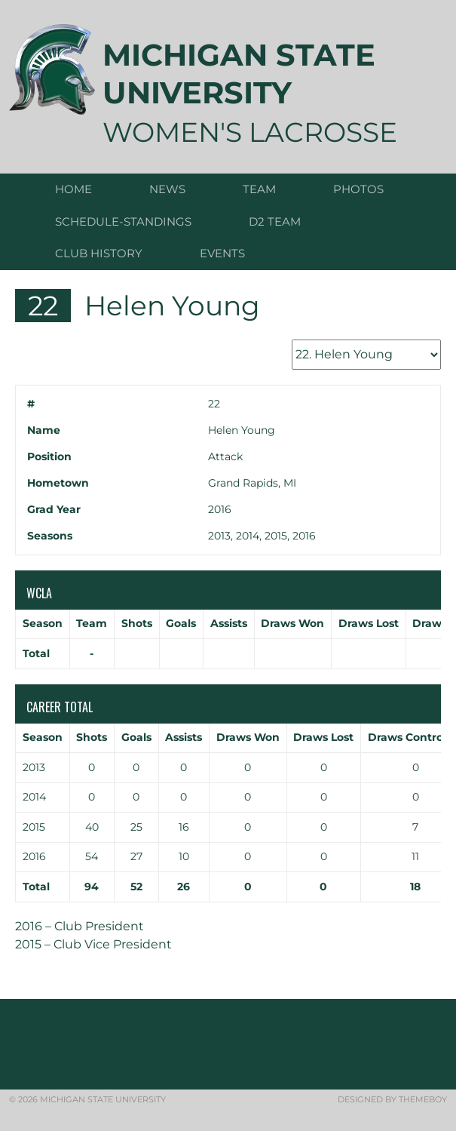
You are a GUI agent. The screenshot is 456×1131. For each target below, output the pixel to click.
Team (259, 189)
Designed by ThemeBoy (392, 1099)
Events (222, 253)
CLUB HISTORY (98, 253)
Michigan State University (239, 73)
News (167, 189)
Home (73, 189)
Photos (358, 189)
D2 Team (275, 221)
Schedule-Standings (123, 221)
